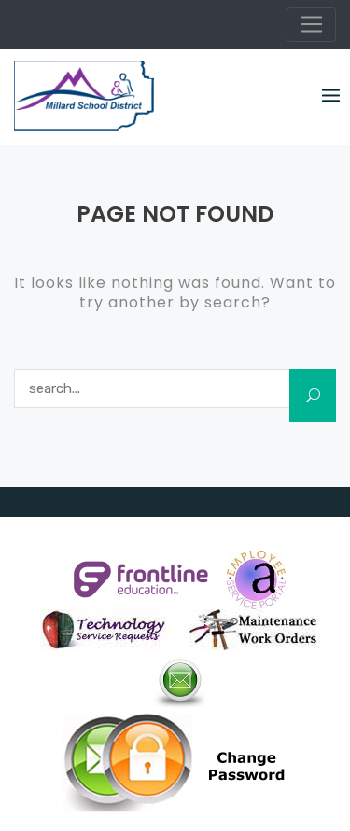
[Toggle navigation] (311, 25)
